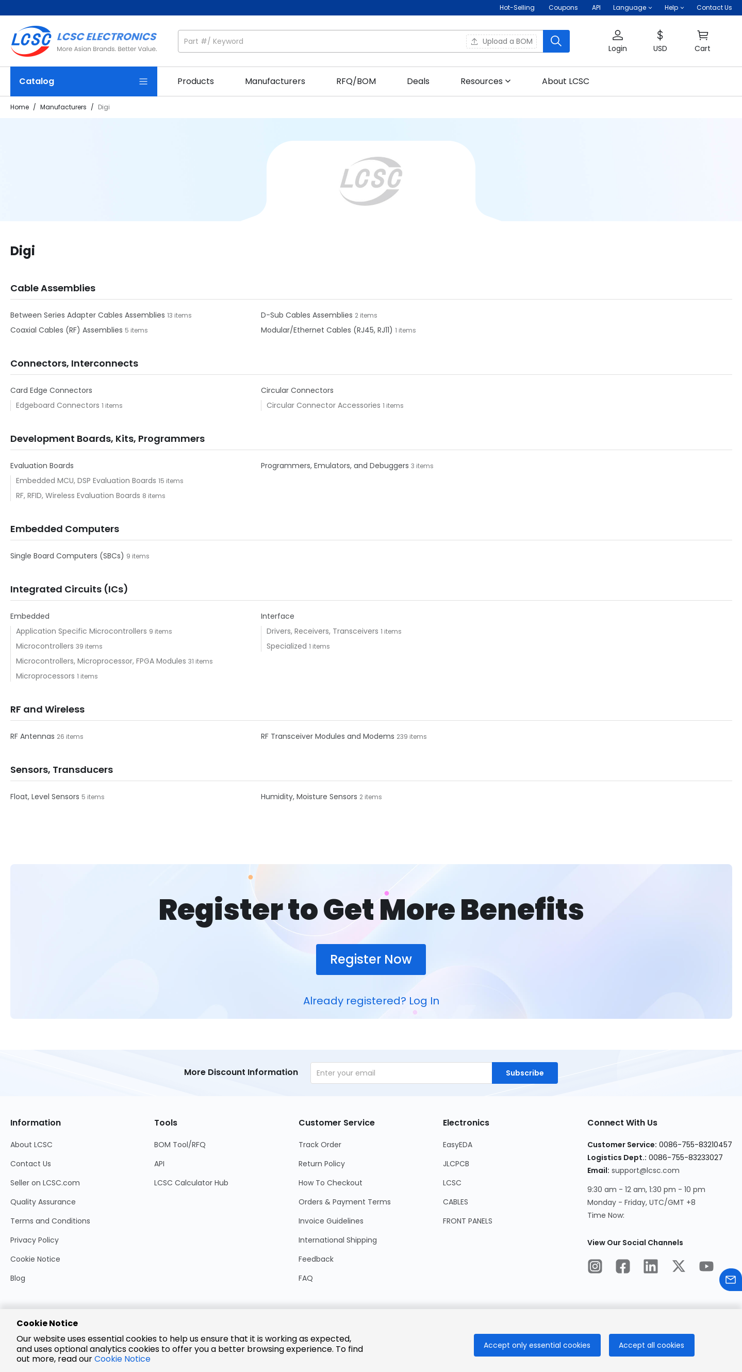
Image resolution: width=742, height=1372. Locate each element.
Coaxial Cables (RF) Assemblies (67, 330)
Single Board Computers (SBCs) (68, 556)
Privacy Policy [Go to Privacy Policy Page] (34, 1240)
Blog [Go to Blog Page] (17, 1278)
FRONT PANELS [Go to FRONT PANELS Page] (467, 1221)
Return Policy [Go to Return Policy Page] (322, 1164)
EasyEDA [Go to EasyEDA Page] (457, 1144)
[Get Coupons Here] (563, 7)
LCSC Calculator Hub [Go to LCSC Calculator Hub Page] (191, 1183)
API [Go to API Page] (159, 1164)
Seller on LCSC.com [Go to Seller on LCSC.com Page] (45, 1183)
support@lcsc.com (646, 1170)
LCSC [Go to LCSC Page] (452, 1183)
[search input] (361, 41)
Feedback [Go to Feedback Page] (316, 1259)
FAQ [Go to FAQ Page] (306, 1278)
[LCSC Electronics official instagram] (595, 1268)
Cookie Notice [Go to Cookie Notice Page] (35, 1259)
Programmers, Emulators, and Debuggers (336, 465)
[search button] (556, 41)
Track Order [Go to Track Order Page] (320, 1144)
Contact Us (714, 7)
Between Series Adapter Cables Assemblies (88, 315)
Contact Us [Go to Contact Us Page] (30, 1164)
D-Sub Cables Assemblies (308, 315)
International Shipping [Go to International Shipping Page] (338, 1240)
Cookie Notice (122, 1359)
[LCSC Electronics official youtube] (706, 1268)
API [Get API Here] (596, 7)
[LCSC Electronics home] (83, 41)
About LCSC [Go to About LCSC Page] (31, 1144)
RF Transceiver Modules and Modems (329, 736)
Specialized (288, 646)
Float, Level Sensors (45, 796)
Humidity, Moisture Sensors (310, 796)
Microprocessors (46, 676)
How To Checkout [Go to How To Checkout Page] (330, 1183)
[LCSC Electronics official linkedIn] (650, 1268)
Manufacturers (63, 107)
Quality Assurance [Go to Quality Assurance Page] (43, 1202)
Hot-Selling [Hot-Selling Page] (518, 7)
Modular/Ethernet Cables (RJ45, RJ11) (328, 330)
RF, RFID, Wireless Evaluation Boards (79, 495)
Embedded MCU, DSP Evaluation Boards (87, 480)
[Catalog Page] (84, 81)
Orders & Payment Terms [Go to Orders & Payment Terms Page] (345, 1202)
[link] (195, 81)
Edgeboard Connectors (59, 405)
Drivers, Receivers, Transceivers (324, 631)
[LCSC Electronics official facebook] (623, 1268)
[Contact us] (730, 1281)
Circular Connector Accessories (325, 405)
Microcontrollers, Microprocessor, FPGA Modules (102, 661)
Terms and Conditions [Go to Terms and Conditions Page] (50, 1221)
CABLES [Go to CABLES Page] (455, 1202)
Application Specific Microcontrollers (82, 631)
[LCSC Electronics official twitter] (678, 1268)
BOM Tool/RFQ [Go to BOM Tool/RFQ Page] (180, 1144)
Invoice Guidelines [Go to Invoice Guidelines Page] (331, 1221)
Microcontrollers (46, 646)
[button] (632, 7)
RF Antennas (33, 736)
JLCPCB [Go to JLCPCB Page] (456, 1164)
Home (19, 107)
